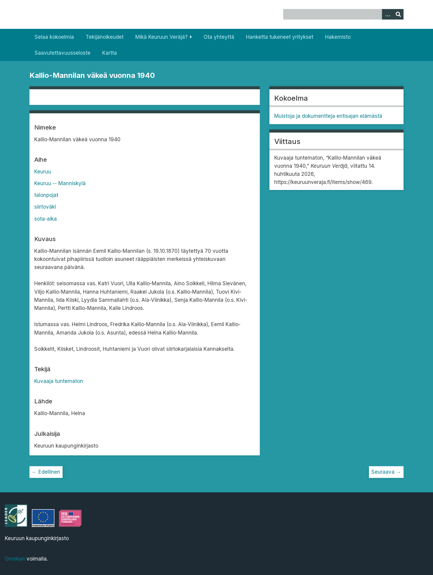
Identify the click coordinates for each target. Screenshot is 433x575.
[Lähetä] (398, 14)
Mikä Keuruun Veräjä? (161, 37)
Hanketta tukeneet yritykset (279, 37)
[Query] (343, 14)
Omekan (15, 559)
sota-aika (45, 219)
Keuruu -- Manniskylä (60, 183)
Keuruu (42, 172)
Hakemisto (338, 37)
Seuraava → (386, 472)
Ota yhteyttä (219, 37)
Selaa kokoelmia (54, 37)
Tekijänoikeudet (105, 37)
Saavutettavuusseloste (63, 53)
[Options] (387, 14)
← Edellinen (46, 472)
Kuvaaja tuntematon (58, 381)
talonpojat (46, 195)
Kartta (109, 53)
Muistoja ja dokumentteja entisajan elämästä (328, 116)
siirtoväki (45, 207)
